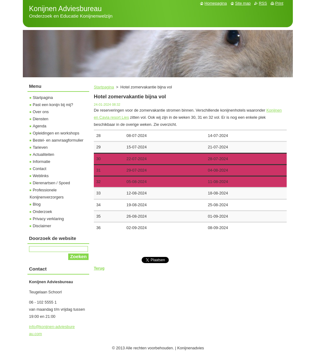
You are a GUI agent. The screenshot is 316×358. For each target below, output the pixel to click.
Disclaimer (42, 226)
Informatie (41, 161)
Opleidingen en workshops (56, 133)
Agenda (39, 126)
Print (279, 3)
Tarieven (40, 147)
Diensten (40, 119)
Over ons (41, 111)
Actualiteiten (43, 154)
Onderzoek (42, 211)
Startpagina (104, 87)
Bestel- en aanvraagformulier (58, 140)
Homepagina (216, 3)
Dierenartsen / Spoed (51, 183)
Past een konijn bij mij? (53, 104)
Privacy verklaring (48, 218)
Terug (99, 268)
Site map (243, 3)
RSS (263, 3)
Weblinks (41, 175)
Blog (37, 204)
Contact (39, 168)
